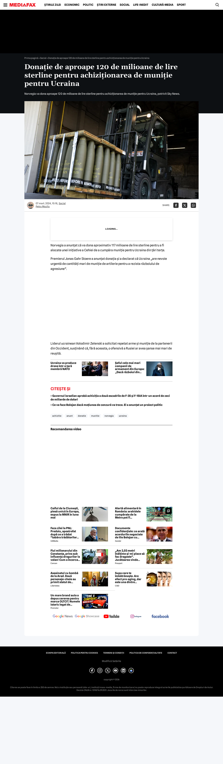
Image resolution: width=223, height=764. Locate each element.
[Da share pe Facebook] (176, 205)
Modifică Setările (111, 661)
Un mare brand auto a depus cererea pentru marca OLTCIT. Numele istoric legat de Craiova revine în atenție (65, 600)
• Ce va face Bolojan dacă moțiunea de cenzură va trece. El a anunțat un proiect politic (107, 405)
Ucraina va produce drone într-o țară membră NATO (63, 366)
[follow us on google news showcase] (87, 617)
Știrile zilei (52, 4)
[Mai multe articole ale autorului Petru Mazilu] (30, 205)
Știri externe (106, 4)
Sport (181, 4)
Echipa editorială (56, 653)
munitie (95, 415)
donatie (82, 415)
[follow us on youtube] (111, 617)
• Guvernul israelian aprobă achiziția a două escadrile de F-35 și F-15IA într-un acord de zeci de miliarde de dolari (110, 397)
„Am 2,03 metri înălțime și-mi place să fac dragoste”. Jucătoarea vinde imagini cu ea (130, 555)
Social (125, 4)
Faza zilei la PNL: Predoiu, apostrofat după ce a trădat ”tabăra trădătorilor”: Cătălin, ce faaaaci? (65, 533)
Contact (172, 653)
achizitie (56, 415)
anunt (70, 415)
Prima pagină (31, 58)
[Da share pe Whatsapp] (193, 205)
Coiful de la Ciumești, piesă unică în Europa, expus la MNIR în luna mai (65, 513)
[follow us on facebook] (160, 617)
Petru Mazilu (43, 206)
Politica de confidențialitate (145, 653)
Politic (88, 4)
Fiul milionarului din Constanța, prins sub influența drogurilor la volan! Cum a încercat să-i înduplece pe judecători (65, 555)
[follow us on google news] (63, 617)
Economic (71, 4)
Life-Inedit (140, 4)
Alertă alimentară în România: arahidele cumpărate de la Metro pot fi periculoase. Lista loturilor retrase (128, 513)
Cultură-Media (162, 4)
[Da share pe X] (184, 205)
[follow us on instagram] (136, 617)
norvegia (109, 415)
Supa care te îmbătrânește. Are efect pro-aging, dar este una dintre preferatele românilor (129, 578)
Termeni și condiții (113, 653)
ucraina (123, 415)
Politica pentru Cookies (84, 653)
